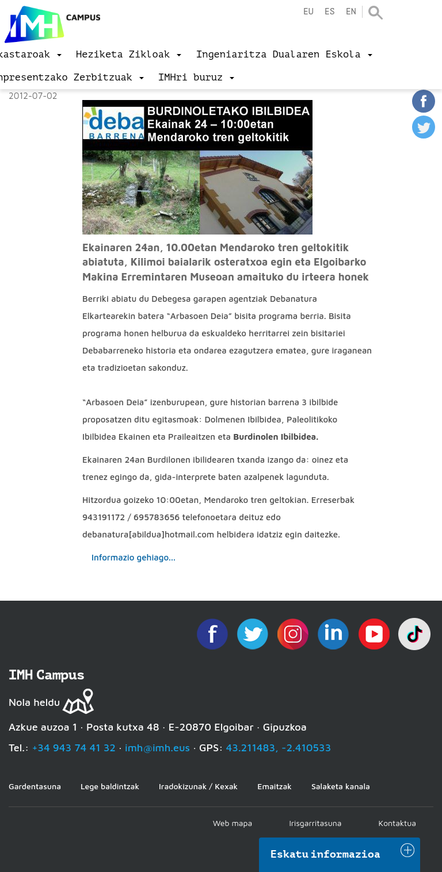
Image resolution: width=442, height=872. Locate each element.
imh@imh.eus (157, 748)
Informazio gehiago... (134, 557)
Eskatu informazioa (325, 854)
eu (308, 12)
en (351, 12)
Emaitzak (274, 786)
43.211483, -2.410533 (279, 748)
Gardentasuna (35, 786)
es (330, 12)
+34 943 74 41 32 (74, 748)
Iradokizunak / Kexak (198, 786)
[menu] (128, 54)
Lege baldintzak (110, 786)
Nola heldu (34, 702)
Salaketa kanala (340, 786)
